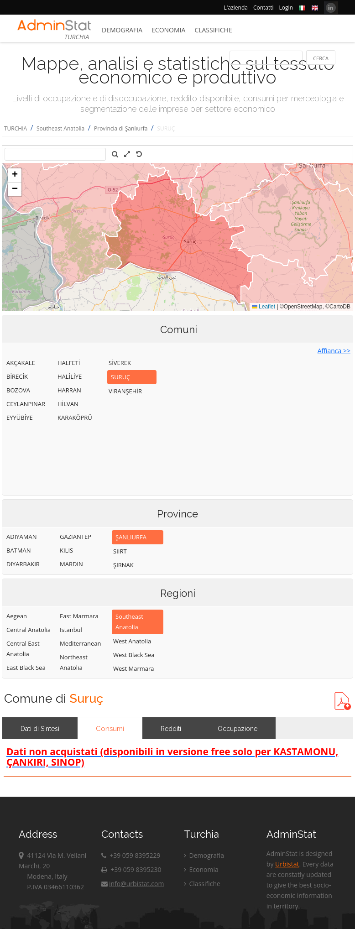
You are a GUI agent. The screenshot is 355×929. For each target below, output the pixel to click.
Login (286, 7)
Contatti (263, 7)
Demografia (122, 30)
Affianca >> (334, 350)
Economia (168, 30)
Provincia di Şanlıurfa (120, 128)
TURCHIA (15, 128)
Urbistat (287, 864)
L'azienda (236, 7)
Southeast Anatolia (60, 128)
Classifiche (213, 30)
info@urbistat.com (132, 883)
